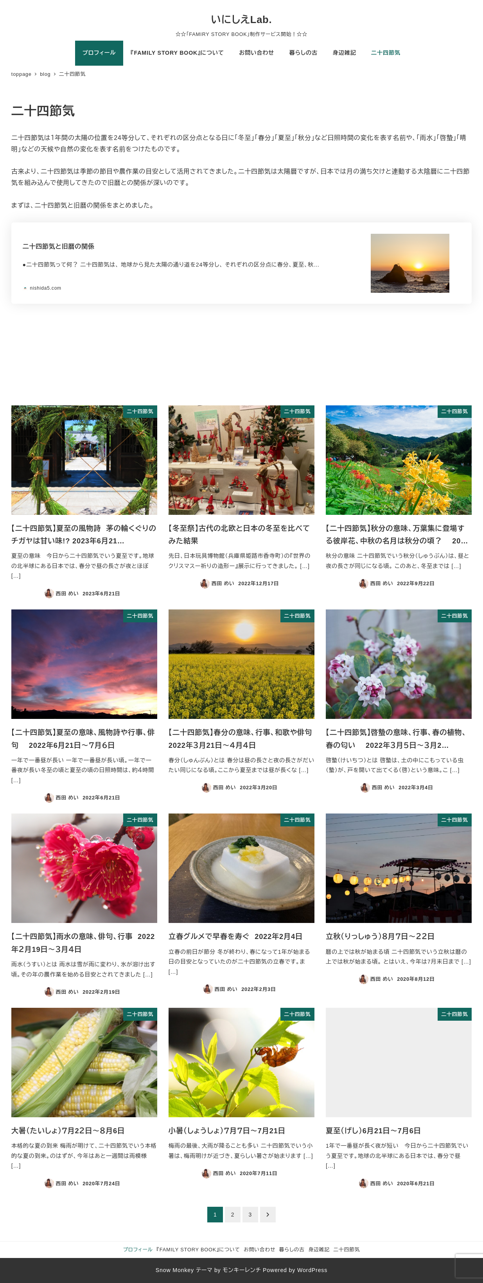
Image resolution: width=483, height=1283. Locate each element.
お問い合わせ (259, 1250)
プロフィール (138, 1250)
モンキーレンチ (242, 1270)
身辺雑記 (318, 1250)
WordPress (312, 1270)
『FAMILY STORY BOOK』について (198, 1250)
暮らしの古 (292, 1250)
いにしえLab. (241, 19)
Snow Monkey (175, 1270)
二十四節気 (346, 1250)
